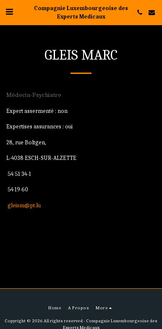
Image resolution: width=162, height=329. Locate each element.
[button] (9, 12)
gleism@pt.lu (24, 205)
